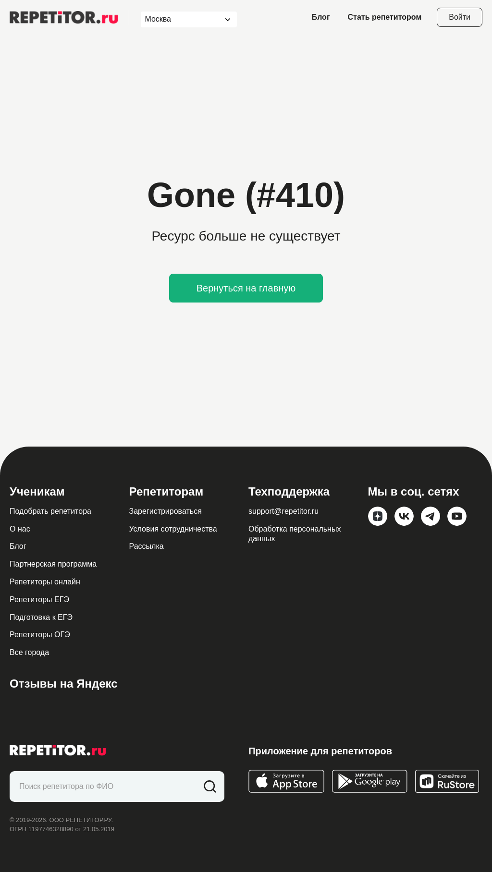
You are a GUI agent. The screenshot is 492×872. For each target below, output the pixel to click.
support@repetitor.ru (283, 511)
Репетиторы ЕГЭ (39, 599)
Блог (321, 17)
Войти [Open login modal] (459, 17)
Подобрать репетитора (50, 511)
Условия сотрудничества (173, 529)
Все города (29, 652)
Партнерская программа (53, 564)
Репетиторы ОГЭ (40, 634)
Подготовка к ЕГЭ (41, 617)
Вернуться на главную (246, 288)
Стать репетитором (385, 17)
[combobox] (180, 19)
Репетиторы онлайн (45, 582)
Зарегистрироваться (165, 511)
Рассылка (146, 546)
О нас (20, 529)
